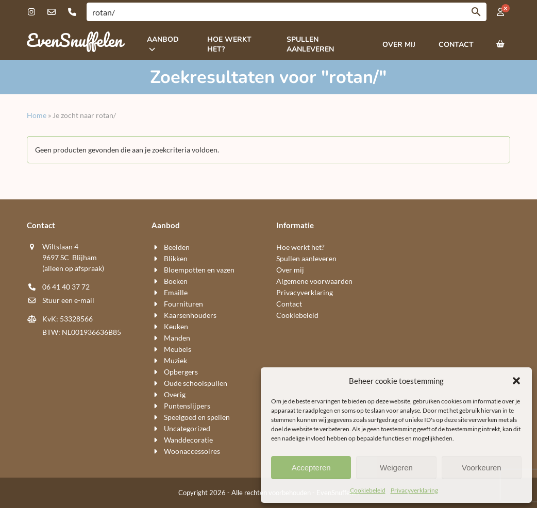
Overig (175, 394)
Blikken (176, 258)
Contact (289, 303)
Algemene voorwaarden (314, 281)
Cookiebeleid (367, 490)
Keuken (176, 326)
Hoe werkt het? (300, 247)
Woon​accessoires (192, 451)
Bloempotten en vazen (199, 269)
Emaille (176, 292)
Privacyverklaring (414, 490)
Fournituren (183, 303)
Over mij (290, 269)
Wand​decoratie (188, 439)
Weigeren (396, 467)
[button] (516, 381)
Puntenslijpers (187, 405)
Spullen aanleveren (306, 258)
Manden (177, 337)
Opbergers (181, 371)
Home (36, 115)
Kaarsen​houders (190, 315)
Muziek (175, 360)
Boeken (176, 281)
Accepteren (311, 467)
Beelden (177, 247)
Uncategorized (187, 428)
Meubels (177, 349)
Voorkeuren (481, 467)
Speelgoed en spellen (197, 417)
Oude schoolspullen (195, 383)
